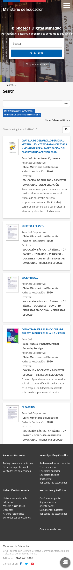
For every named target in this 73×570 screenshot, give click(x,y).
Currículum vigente (50, 498)
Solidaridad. (30, 278)
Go (66, 104)
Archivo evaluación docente (55, 463)
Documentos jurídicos (51, 510)
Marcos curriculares (14, 506)
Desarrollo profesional (15, 467)
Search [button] (11, 85)
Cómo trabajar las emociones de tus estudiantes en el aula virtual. (44, 331)
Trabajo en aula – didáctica (18, 463)
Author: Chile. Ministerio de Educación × (22, 114)
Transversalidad (48, 467)
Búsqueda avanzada (36, 64)
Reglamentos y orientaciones (48, 504)
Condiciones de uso (50, 529)
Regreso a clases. (33, 226)
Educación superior (50, 471)
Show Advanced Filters (57, 120)
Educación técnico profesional (49, 477)
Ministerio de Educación (23, 9)
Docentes (8, 510)
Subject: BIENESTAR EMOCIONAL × (19, 110)
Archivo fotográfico (13, 514)
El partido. (28, 407)
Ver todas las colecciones (17, 471)
